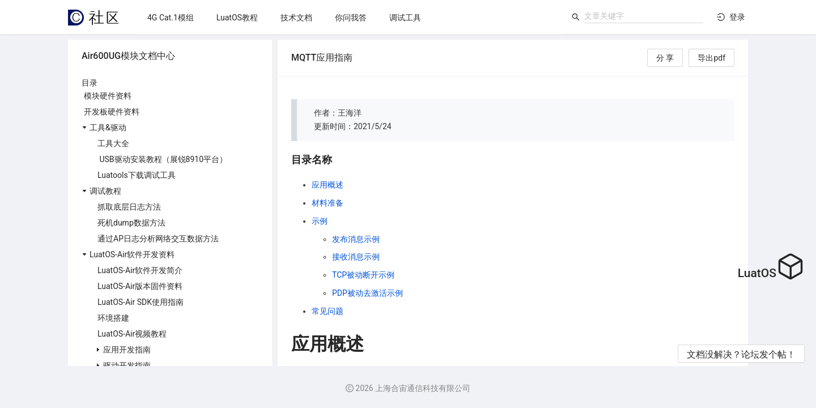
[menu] (350, 17)
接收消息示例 (356, 256)
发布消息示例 (356, 239)
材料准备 (327, 202)
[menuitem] (170, 18)
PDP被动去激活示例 (367, 293)
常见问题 (327, 311)
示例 (320, 221)
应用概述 (327, 184)
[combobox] (643, 15)
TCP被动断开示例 (363, 274)
